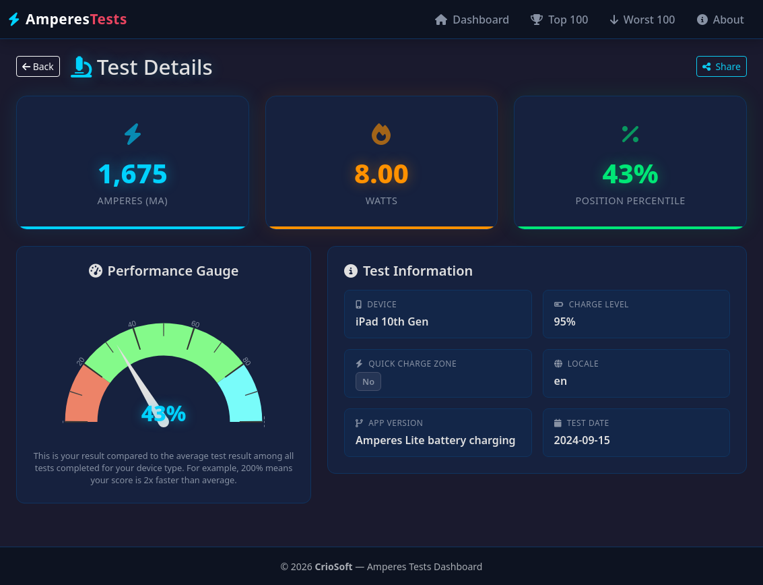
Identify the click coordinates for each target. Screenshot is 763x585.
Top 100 (559, 19)
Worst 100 (642, 19)
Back (38, 66)
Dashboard (472, 19)
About (721, 19)
